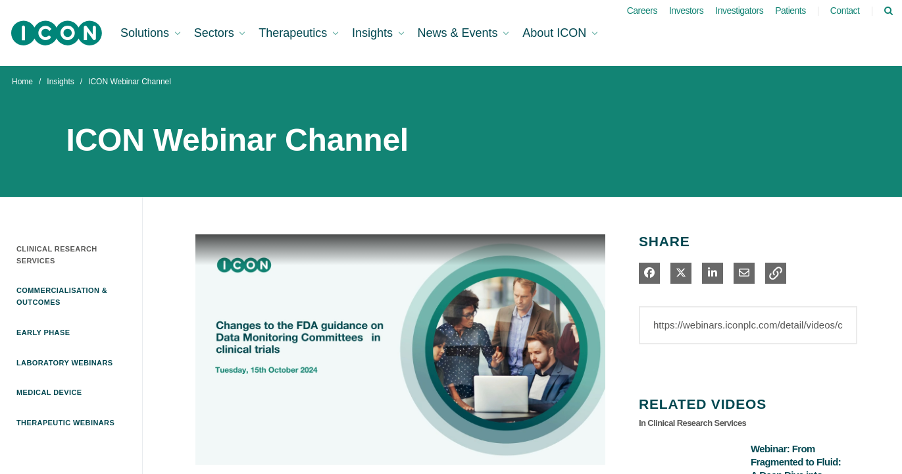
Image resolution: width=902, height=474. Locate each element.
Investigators (739, 10)
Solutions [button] (146, 33)
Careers (642, 10)
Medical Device (49, 392)
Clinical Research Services (56, 255)
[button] (775, 273)
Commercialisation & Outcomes (61, 296)
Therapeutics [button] (294, 33)
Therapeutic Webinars (65, 423)
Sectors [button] (216, 33)
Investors (686, 10)
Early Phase (43, 332)
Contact (845, 10)
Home (22, 81)
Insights (60, 81)
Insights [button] (374, 33)
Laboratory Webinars (64, 363)
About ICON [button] (555, 33)
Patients (790, 10)
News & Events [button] (459, 33)
